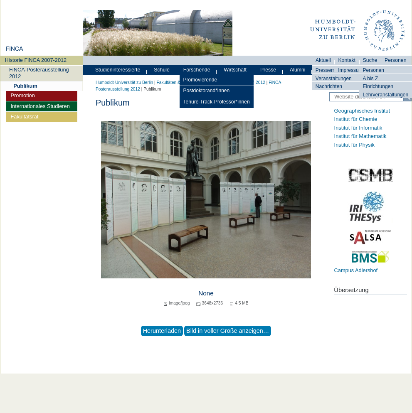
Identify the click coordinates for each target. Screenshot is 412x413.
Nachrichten (329, 86)
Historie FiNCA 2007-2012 (36, 60)
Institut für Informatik (358, 128)
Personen (373, 70)
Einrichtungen (378, 86)
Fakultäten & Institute (176, 82)
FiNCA (14, 48)
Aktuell (323, 60)
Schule (162, 70)
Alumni (298, 70)
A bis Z (370, 78)
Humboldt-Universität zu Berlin (124, 82)
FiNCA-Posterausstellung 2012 (39, 72)
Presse (268, 70)
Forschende (196, 70)
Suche (370, 60)
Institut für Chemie (355, 119)
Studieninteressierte (117, 70)
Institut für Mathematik (360, 136)
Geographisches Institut (362, 111)
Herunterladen (162, 330)
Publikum (25, 86)
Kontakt (346, 60)
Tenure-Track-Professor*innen (216, 102)
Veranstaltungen (334, 78)
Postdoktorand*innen (206, 90)
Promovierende (200, 80)
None (206, 293)
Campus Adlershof (356, 270)
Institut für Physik (354, 145)
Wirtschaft (235, 70)
